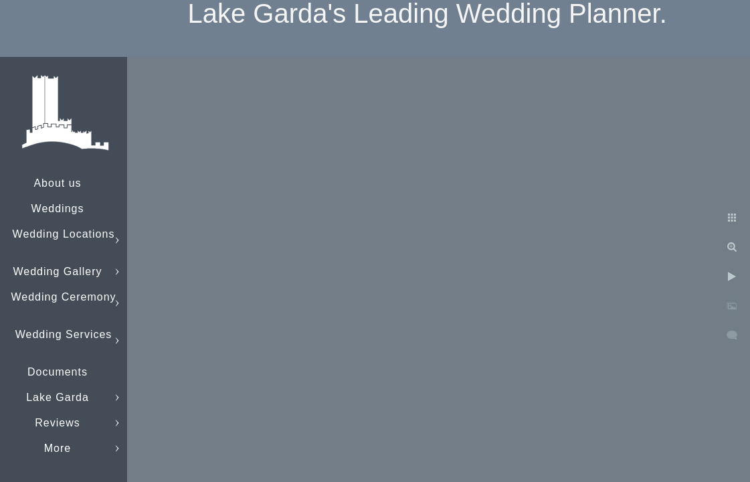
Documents (57, 372)
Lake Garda (57, 397)
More (57, 448)
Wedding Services (63, 334)
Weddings (57, 208)
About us (57, 183)
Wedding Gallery (57, 271)
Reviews (57, 422)
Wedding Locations (64, 234)
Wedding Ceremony (63, 297)
